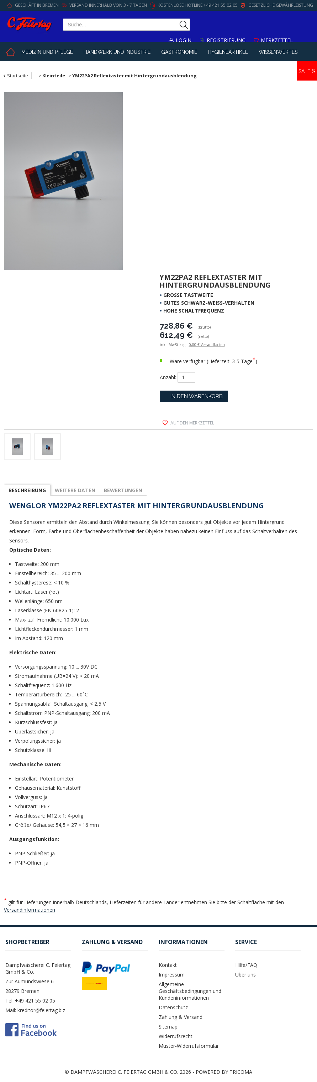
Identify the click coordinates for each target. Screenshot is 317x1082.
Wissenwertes (278, 52)
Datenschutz (173, 1007)
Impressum (172, 974)
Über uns (245, 974)
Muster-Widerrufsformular (189, 1045)
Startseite (17, 75)
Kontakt (168, 965)
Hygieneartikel (228, 52)
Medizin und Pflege (47, 52)
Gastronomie (179, 52)
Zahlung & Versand (180, 1017)
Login (183, 40)
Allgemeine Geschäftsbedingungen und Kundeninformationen (190, 991)
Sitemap (168, 1026)
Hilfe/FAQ (246, 965)
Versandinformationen (29, 909)
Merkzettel (277, 40)
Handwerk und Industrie (117, 52)
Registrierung (226, 40)
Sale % (307, 71)
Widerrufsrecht (175, 1036)
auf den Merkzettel (192, 423)
